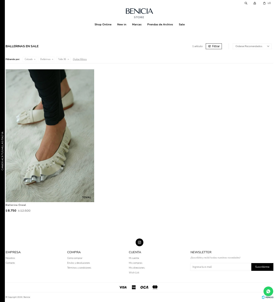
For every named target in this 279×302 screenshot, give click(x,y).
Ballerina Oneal (16, 205)
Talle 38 (62, 59)
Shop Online (103, 24)
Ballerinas (45, 59)
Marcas (136, 24)
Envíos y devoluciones (78, 262)
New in (121, 24)
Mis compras (135, 262)
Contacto (10, 262)
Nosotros (10, 258)
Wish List (134, 272)
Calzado (29, 59)
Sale (182, 24)
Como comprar (74, 258)
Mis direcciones (137, 267)
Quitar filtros (80, 59)
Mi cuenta (134, 258)
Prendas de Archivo (160, 24)
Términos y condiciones (79, 267)
